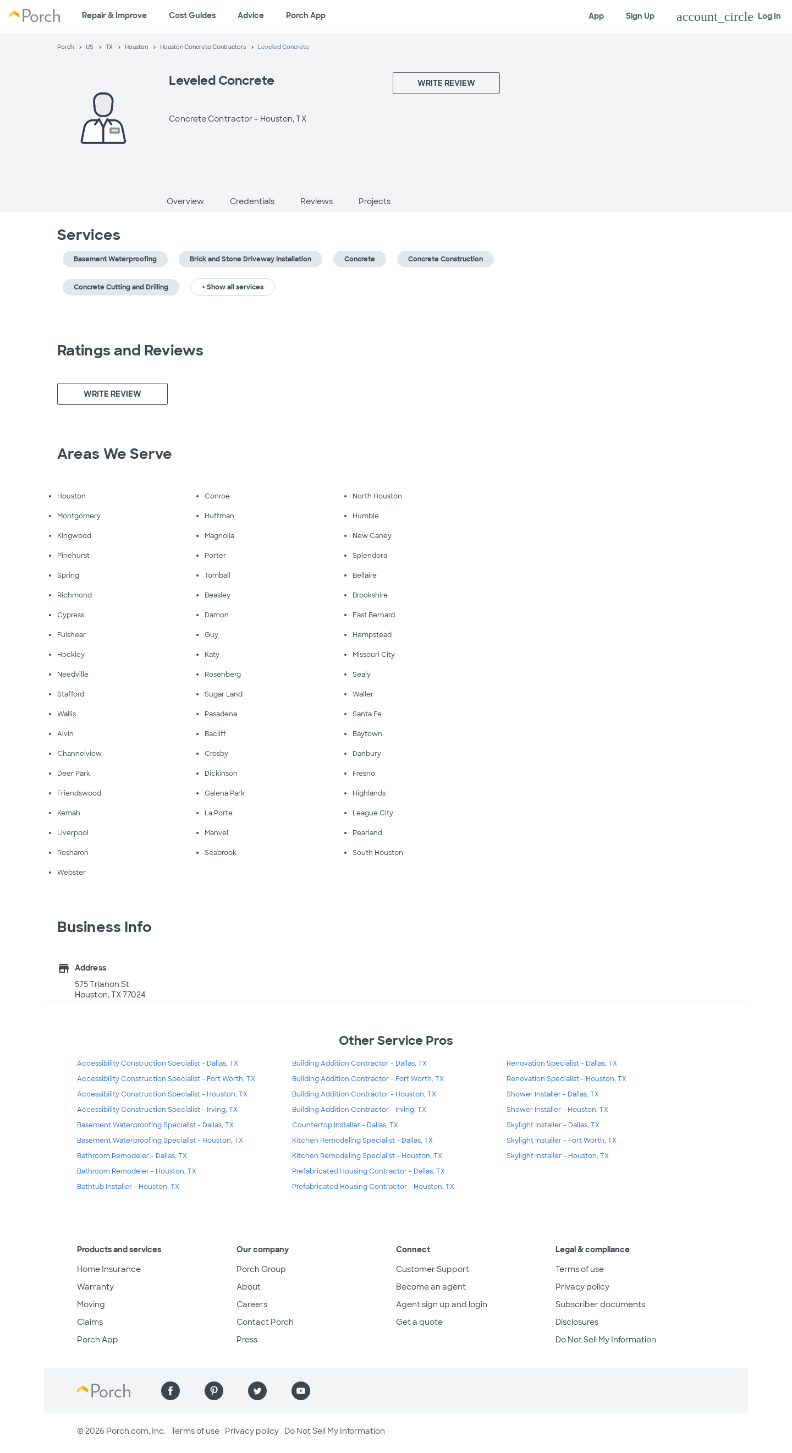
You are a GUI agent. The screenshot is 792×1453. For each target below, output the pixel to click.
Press (247, 1340)
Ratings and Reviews (130, 350)
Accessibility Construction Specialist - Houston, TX (162, 1094)
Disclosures (577, 1322)
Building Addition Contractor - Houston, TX (364, 1094)
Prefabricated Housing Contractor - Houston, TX (373, 1186)
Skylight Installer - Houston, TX (558, 1156)
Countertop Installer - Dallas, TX (345, 1125)
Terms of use (580, 1269)
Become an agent (431, 1287)
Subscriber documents (600, 1304)
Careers (252, 1304)
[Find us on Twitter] (257, 1390)
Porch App (306, 15)
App (596, 16)
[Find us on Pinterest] (214, 1390)
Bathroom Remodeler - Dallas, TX (132, 1156)
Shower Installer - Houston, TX (557, 1109)
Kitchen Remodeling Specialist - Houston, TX (367, 1156)
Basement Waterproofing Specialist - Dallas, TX (155, 1125)
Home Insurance (109, 1269)
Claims (90, 1322)
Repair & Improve (114, 15)
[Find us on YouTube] (301, 1390)
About (249, 1287)
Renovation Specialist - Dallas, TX (562, 1063)
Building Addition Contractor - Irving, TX (359, 1109)
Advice (251, 15)
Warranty (95, 1287)
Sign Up (640, 16)
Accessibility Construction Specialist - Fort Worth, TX (166, 1078)
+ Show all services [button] (232, 287)
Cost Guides (192, 15)
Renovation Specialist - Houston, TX (566, 1078)
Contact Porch (265, 1322)
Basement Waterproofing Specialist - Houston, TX (160, 1140)
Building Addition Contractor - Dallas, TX (359, 1063)
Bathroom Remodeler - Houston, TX (136, 1171)
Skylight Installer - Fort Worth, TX (562, 1140)
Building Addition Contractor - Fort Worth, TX (368, 1078)
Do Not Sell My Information (606, 1340)
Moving (91, 1304)
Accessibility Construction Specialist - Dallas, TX (157, 1063)
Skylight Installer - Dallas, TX (553, 1125)
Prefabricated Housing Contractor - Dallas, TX (368, 1171)
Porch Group (261, 1269)
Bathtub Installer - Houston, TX (128, 1186)
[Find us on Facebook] (170, 1390)
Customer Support (432, 1269)
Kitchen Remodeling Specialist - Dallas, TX (362, 1140)
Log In (728, 16)
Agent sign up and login (441, 1304)
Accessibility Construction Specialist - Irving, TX (157, 1109)
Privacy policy (582, 1287)
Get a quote (419, 1322)
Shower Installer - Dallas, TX (553, 1094)
